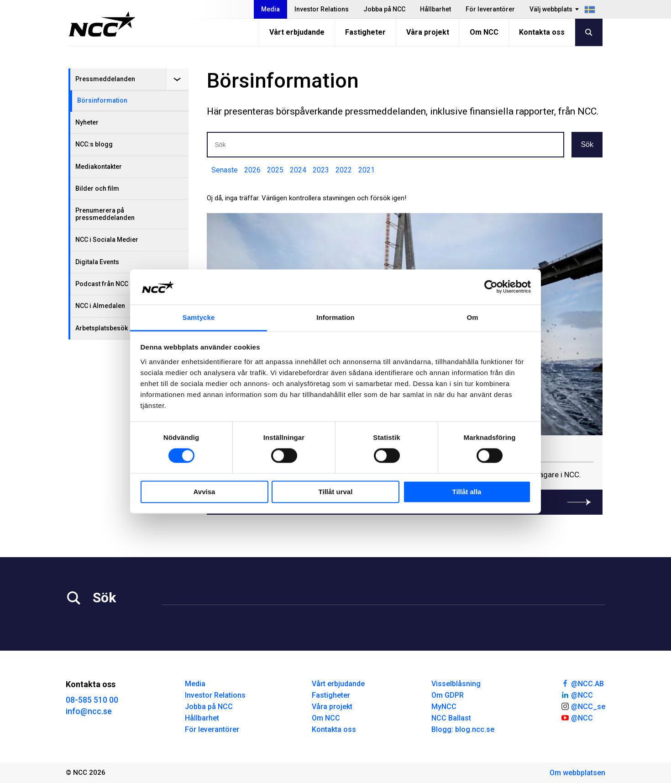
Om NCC (484, 32)
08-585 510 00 (92, 700)
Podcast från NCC (101, 283)
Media (270, 9)
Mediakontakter (98, 166)
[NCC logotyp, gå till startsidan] (102, 24)
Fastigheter (365, 32)
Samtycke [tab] (199, 317)
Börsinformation (102, 100)
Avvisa (204, 492)
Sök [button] (587, 144)
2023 (321, 170)
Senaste (224, 170)
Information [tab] (335, 317)
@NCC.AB (582, 683)
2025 (275, 170)
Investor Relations (321, 9)
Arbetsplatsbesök (101, 328)
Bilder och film (97, 188)
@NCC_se (583, 706)
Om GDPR (447, 695)
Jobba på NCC (384, 9)
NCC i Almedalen (100, 305)
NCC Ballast (451, 718)
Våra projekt (427, 32)
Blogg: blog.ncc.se (462, 729)
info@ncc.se (89, 711)
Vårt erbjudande (297, 32)
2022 (344, 170)
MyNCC (443, 706)
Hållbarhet (435, 9)
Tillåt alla (467, 492)
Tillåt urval (336, 492)
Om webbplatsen (577, 772)
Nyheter (87, 122)
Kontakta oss (542, 32)
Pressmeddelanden (105, 79)
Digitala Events (97, 262)
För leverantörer (490, 9)
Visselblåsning (456, 683)
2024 (298, 170)
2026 (252, 170)
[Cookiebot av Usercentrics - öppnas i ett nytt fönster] (491, 287)
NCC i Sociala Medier (106, 239)
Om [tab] (472, 317)
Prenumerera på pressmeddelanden (105, 214)
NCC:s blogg (94, 144)
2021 (366, 170)
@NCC (577, 694)
